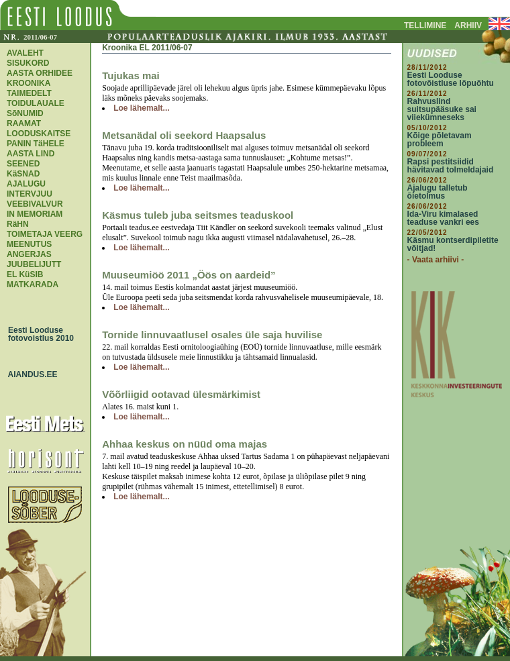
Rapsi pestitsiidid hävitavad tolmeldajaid (450, 165)
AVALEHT (25, 53)
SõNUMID (25, 113)
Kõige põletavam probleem (439, 139)
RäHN (18, 224)
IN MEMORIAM (34, 214)
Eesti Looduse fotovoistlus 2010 (37, 334)
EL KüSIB (25, 274)
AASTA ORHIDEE (39, 73)
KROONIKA (28, 83)
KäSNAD (23, 174)
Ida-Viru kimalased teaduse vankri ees (443, 218)
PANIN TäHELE (35, 143)
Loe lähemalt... (141, 108)
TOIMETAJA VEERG (45, 234)
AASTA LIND (30, 153)
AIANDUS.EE (29, 374)
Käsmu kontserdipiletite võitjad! (453, 244)
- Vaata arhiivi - (435, 259)
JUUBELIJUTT (34, 264)
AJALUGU (26, 184)
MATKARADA (32, 284)
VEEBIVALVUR (35, 204)
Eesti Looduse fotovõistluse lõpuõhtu (450, 79)
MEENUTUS (29, 244)
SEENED (23, 163)
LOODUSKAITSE (38, 133)
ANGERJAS (29, 254)
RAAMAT (24, 123)
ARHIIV (468, 25)
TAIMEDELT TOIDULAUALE (35, 98)
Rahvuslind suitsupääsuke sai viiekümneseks (441, 109)
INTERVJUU (29, 194)
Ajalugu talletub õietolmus (437, 192)
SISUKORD (28, 63)
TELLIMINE (425, 25)
